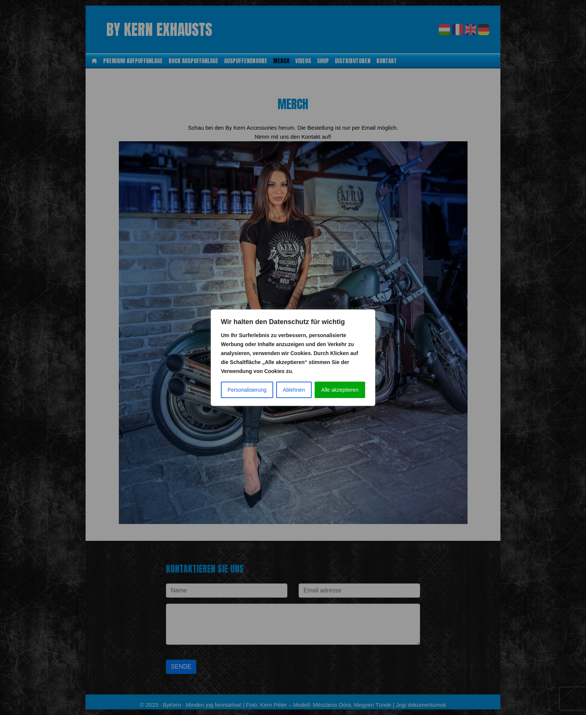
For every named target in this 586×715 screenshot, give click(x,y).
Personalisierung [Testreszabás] (247, 390)
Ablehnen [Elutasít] (294, 390)
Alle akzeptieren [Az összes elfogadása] (340, 390)
